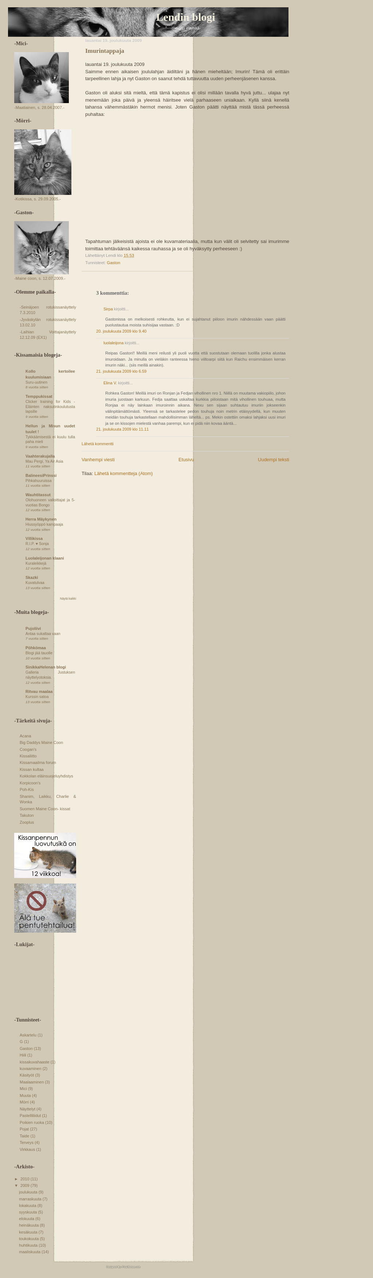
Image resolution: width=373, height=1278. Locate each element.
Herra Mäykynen (40, 519)
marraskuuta (30, 1199)
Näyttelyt (27, 1109)
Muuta (25, 1095)
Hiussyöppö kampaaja (44, 524)
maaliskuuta (30, 1252)
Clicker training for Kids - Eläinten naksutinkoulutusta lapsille (50, 406)
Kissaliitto (28, 756)
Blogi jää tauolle (38, 653)
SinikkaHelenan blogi (45, 667)
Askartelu (28, 1035)
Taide (24, 1136)
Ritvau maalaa (38, 691)
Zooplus (27, 822)
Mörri (24, 1102)
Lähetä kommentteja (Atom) (123, 473)
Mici (23, 1088)
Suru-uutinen (36, 382)
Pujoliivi (33, 628)
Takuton (27, 815)
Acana (25, 736)
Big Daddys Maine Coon (41, 742)
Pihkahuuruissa (38, 481)
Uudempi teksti (273, 459)
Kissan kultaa (32, 769)
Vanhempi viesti (98, 459)
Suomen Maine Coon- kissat (45, 809)
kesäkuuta (28, 1232)
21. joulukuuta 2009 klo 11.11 (122, 429)
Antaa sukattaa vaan (42, 634)
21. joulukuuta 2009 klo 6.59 (121, 371)
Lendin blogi (185, 17)
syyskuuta (28, 1212)
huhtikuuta (29, 1245)
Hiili (23, 1055)
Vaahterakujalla (40, 456)
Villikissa (34, 538)
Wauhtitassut (38, 495)
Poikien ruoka (32, 1122)
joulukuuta (28, 1192)
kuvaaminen (31, 1068)
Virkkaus (27, 1149)
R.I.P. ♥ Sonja (37, 544)
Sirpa (108, 309)
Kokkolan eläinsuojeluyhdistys (46, 776)
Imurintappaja (104, 50)
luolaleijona (113, 343)
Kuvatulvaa (34, 583)
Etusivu (186, 459)
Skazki (31, 577)
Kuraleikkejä (35, 563)
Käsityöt (27, 1075)
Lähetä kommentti (98, 444)
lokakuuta (28, 1205)
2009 (25, 1185)
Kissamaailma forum (38, 762)
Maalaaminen (32, 1082)
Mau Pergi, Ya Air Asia (44, 461)
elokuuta (27, 1218)
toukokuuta (29, 1238)
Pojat (24, 1129)
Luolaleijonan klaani (44, 558)
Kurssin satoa (37, 697)
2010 (25, 1179)
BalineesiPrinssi (40, 475)
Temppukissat (38, 396)
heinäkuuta (29, 1225)
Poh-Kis (27, 789)
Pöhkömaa (35, 648)
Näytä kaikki (68, 598)
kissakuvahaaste (35, 1062)
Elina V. (110, 383)
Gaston (113, 262)
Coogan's (28, 749)
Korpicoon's (30, 783)
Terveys (27, 1142)
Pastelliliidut (30, 1115)
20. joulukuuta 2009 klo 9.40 (121, 331)
